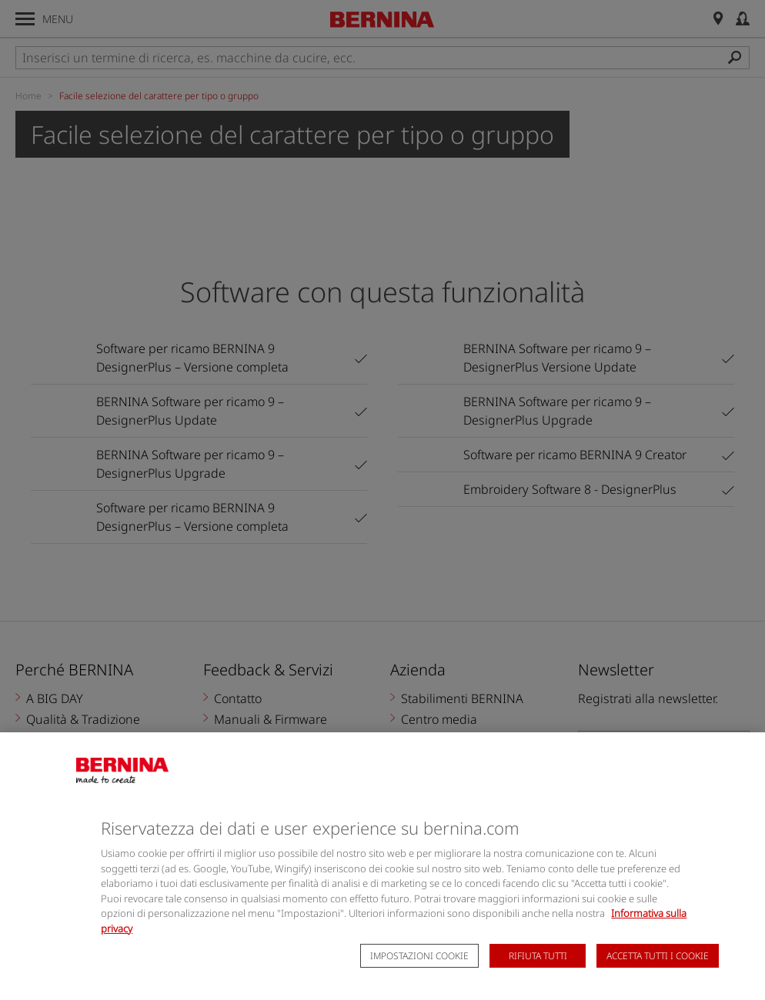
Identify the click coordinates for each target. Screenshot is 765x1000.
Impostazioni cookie (419, 975)
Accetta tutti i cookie (657, 975)
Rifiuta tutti (538, 975)
